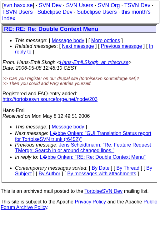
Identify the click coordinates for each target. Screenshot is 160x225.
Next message (78, 46)
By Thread (128, 168)
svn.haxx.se (18, 5)
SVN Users (79, 5)
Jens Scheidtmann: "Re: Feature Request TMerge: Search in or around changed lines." (83, 147)
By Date (100, 168)
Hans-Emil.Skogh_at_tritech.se (94, 62)
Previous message (121, 46)
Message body (68, 40)
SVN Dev (50, 5)
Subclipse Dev (54, 12)
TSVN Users (17, 12)
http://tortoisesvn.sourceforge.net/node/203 (50, 99)
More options (105, 40)
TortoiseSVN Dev (103, 191)
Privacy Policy (90, 201)
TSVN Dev (137, 5)
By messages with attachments (101, 173)
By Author (49, 173)
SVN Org (109, 5)
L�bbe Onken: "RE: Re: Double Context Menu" (93, 157)
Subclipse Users (97, 12)
